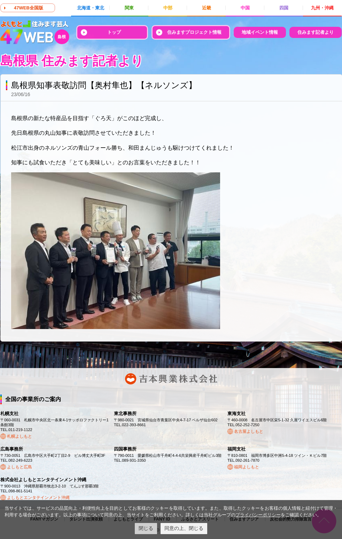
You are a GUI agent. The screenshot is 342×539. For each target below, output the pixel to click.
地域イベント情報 (260, 32)
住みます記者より (315, 32)
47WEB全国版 (28, 7)
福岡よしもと (246, 466)
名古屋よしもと (248, 431)
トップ (114, 32)
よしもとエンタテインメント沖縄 (38, 497)
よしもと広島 (19, 466)
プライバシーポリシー (258, 514)
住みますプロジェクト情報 (194, 32)
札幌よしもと (19, 436)
